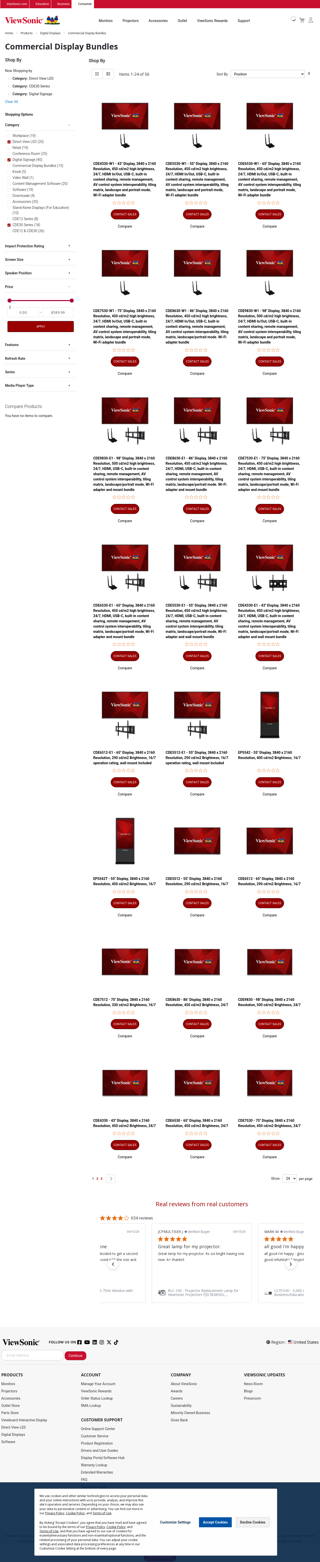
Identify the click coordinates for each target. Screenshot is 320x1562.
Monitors (106, 21)
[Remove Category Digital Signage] (9, 94)
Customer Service (94, 1436)
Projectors (131, 21)
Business (64, 4)
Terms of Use (102, 1513)
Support (244, 21)
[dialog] (160, 1522)
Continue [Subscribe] (75, 1356)
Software (8, 1442)
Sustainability (181, 1406)
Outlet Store (10, 1406)
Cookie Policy (75, 1513)
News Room (253, 1384)
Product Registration (97, 1444)
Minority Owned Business (190, 1413)
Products (26, 33)
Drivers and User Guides (99, 1451)
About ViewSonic (184, 1384)
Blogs (248, 1391)
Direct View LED (13, 1428)
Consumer (85, 4)
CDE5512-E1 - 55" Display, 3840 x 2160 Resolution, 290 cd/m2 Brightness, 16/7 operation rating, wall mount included (197, 758)
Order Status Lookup (97, 1399)
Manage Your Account (98, 1384)
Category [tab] (12, 125)
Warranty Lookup (94, 1465)
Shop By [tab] (97, 60)
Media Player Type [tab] (19, 386)
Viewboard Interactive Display (24, 1420)
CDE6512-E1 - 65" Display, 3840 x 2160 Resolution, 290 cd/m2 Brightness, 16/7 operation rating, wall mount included (124, 758)
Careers (177, 1399)
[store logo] (32, 20)
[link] (202, 1293)
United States (303, 1342)
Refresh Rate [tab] (15, 359)
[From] (23, 313)
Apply (40, 327)
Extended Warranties (97, 1473)
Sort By (222, 74)
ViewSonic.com (16, 4)
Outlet (182, 21)
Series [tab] (10, 372)
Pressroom (252, 1399)
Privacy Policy (54, 1513)
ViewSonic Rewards (212, 21)
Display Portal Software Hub (103, 1458)
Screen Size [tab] (14, 260)
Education (42, 4)
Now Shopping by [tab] (18, 71)
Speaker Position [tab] (18, 273)
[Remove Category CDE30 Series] (9, 86)
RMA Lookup (91, 1406)
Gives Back (179, 1420)
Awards (176, 1391)
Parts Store (10, 1413)
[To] (58, 313)
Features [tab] (12, 345)
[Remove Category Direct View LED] (9, 78)
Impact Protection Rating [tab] (24, 246)
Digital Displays (50, 33)
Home (9, 33)
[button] (125, 227)
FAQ (84, 1480)
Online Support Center (98, 1429)
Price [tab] (9, 287)
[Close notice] (270, 1522)
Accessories (158, 21)
